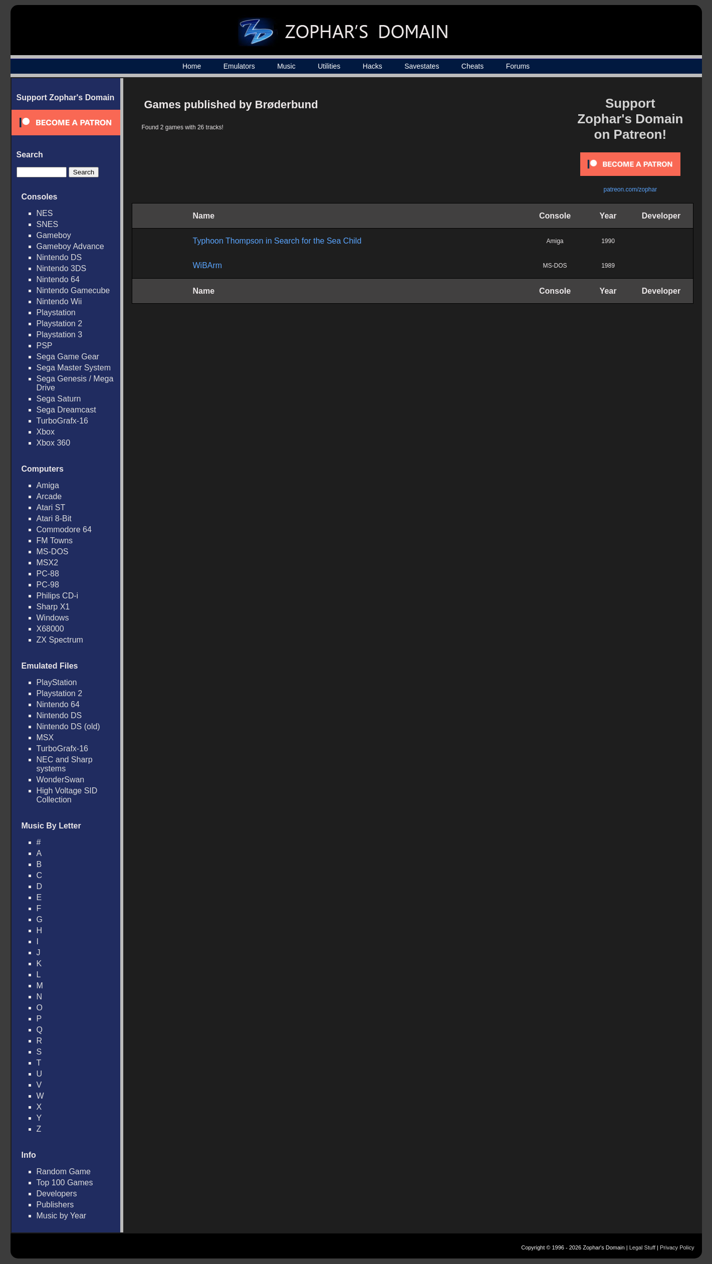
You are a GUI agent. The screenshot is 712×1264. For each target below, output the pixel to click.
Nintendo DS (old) (68, 726)
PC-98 (48, 584)
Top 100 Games (65, 1182)
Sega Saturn (59, 398)
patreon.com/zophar (630, 189)
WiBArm (207, 265)
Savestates (421, 66)
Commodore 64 (64, 529)
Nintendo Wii (59, 301)
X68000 (50, 628)
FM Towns (55, 540)
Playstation (56, 312)
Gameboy (54, 235)
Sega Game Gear (68, 356)
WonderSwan (61, 779)
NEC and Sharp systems (65, 764)
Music (286, 66)
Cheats (472, 66)
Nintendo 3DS (62, 268)
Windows (53, 617)
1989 (608, 265)
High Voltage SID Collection (67, 795)
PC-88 (48, 573)
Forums (518, 66)
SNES (48, 224)
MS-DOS (53, 551)
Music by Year (62, 1215)
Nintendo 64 (58, 279)
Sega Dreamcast (66, 409)
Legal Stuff (642, 1247)
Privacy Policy (677, 1247)
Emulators (239, 66)
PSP (45, 345)
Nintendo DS (59, 257)
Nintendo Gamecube (73, 290)
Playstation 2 (60, 323)
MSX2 (48, 562)
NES (45, 213)
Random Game (64, 1171)
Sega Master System (74, 367)
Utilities (329, 66)
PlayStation (57, 682)
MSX (45, 737)
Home (191, 66)
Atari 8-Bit (54, 518)
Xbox (46, 432)
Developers (57, 1193)
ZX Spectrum (60, 640)
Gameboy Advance (70, 246)
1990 (608, 241)
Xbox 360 (54, 443)
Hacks (372, 66)
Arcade (49, 496)
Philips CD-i (58, 595)
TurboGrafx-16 (62, 420)
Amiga (48, 485)
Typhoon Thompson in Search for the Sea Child (277, 241)
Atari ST (51, 507)
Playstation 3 (60, 334)
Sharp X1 (53, 606)
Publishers (55, 1204)
